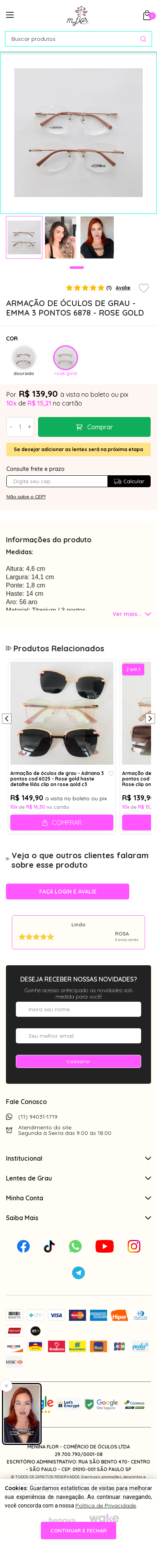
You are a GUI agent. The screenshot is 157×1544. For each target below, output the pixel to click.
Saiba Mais (78, 1218)
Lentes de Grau (78, 1178)
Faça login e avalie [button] (67, 891)
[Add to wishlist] (143, 289)
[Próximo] (150, 719)
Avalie (123, 288)
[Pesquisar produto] (143, 39)
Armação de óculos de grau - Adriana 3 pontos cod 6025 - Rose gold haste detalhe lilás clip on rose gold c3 (57, 778)
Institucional (78, 1158)
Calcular (129, 481)
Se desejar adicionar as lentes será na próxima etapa (78, 449)
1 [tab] (77, 267)
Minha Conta (78, 1198)
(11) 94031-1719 (37, 1116)
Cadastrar (78, 1061)
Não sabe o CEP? (26, 496)
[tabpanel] (24, 237)
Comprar (100, 427)
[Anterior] (6, 719)
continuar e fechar (78, 1530)
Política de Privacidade (105, 1505)
